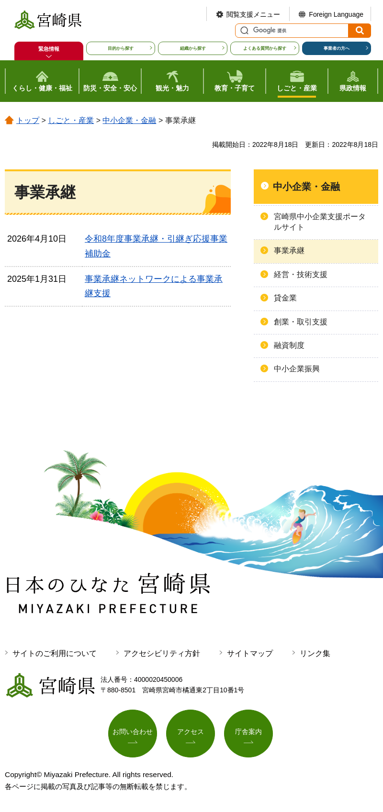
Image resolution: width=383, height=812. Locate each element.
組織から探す (193, 48)
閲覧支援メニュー (253, 14)
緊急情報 (48, 49)
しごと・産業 (71, 120)
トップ (27, 120)
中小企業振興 (297, 369)
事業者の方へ (336, 48)
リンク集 (315, 653)
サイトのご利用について (54, 653)
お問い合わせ (133, 732)
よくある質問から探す (264, 48)
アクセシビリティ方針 (162, 653)
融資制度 (289, 345)
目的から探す (121, 48)
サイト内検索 (243, 30)
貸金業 (285, 298)
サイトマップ (250, 653)
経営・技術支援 (300, 274)
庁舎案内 (248, 732)
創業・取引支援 (300, 322)
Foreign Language (336, 14)
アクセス (190, 732)
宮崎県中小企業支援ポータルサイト (320, 221)
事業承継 (289, 250)
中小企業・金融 (129, 120)
